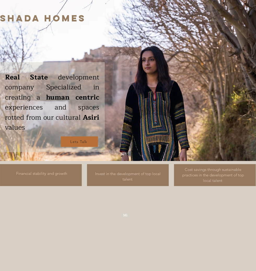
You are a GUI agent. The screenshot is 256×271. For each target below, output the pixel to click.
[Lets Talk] (79, 141)
